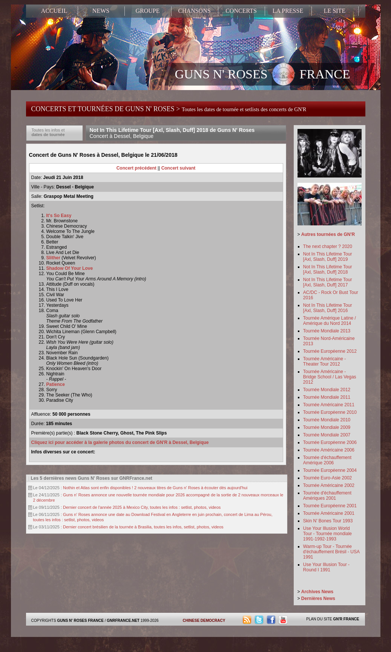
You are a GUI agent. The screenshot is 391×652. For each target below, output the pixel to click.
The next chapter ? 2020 (327, 246)
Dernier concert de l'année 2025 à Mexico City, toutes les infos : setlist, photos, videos (142, 507)
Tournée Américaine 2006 (328, 450)
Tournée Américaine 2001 (328, 513)
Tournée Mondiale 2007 (326, 435)
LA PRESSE (288, 11)
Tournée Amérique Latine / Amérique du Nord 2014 (329, 320)
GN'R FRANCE (346, 619)
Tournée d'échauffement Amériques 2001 (327, 495)
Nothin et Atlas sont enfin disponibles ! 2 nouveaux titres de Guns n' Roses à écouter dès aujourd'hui (155, 487)
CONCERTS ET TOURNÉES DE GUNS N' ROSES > (169, 109)
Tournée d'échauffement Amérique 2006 (327, 460)
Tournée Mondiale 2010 (326, 419)
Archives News (317, 591)
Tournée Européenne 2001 (330, 505)
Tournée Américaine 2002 (328, 485)
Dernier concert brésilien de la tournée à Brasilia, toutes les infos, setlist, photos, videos (143, 527)
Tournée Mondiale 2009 (326, 427)
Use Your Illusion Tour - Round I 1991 (326, 567)
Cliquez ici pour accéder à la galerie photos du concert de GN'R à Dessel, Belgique (120, 442)
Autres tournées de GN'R (328, 234)
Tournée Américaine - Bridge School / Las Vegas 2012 (329, 377)
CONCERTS (241, 11)
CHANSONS (194, 11)
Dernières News (318, 598)
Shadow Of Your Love (69, 268)
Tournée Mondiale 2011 (326, 397)
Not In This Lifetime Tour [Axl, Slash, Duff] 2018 (327, 269)
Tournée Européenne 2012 (330, 351)
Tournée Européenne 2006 (330, 442)
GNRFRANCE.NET (123, 620)
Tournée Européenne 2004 (330, 470)
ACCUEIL (54, 11)
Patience (55, 384)
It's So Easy (59, 215)
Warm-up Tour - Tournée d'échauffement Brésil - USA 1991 (331, 552)
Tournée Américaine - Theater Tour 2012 (324, 361)
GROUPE (147, 11)
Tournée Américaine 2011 (328, 404)
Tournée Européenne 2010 (330, 412)
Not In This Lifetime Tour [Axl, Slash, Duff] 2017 (327, 282)
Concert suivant (178, 168)
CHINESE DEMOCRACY (204, 620)
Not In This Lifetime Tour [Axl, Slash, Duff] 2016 (327, 308)
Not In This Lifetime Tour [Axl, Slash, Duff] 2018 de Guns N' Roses (172, 133)
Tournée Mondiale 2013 (326, 331)
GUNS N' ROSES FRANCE (262, 75)
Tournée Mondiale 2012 (326, 389)
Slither (53, 257)
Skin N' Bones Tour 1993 (328, 520)
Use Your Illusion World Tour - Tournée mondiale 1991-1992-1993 (327, 534)
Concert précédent (136, 168)
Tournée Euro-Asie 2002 (327, 478)
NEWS (100, 11)
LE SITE (334, 11)
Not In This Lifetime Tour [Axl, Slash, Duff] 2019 (327, 256)
